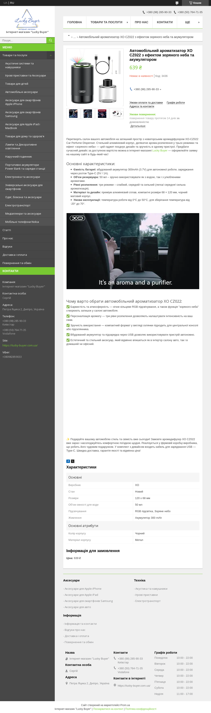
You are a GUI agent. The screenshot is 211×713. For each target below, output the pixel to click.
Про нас (8, 238)
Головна (74, 22)
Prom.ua (125, 705)
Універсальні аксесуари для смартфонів (24, 187)
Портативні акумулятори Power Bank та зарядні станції (25, 166)
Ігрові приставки (146, 595)
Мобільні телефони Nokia (22, 222)
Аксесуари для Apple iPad (81, 595)
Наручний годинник (18, 156)
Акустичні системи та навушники (19, 65)
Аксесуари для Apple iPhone (83, 589)
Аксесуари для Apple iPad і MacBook (22, 126)
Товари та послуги (15, 55)
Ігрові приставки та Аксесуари (25, 75)
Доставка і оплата (15, 255)
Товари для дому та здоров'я (24, 136)
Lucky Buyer (160, 150)
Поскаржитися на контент (108, 709)
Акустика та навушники (151, 589)
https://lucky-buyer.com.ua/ (20, 345)
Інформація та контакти (81, 624)
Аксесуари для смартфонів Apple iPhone (23, 102)
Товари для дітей (16, 84)
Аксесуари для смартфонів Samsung (23, 114)
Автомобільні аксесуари (21, 92)
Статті (7, 230)
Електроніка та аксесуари (22, 177)
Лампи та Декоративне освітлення (21, 146)
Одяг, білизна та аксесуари (23, 197)
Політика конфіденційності (140, 709)
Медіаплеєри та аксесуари (23, 213)
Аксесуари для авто (78, 607)
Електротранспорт (18, 205)
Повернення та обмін (17, 263)
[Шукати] (50, 40)
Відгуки (7, 246)
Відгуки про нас (75, 630)
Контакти (165, 22)
